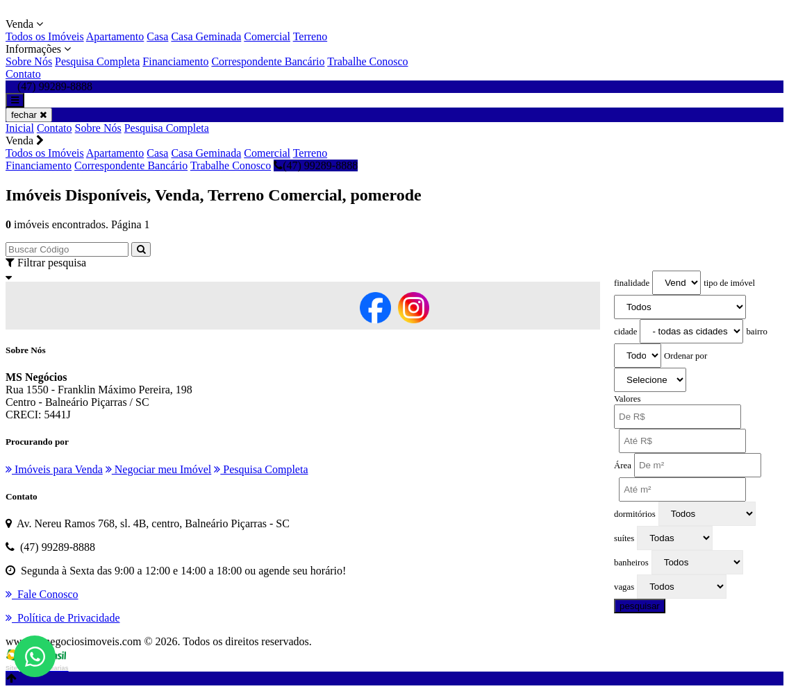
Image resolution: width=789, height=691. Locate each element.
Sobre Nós (29, 61)
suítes (624, 538)
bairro (756, 331)
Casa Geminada (206, 36)
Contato (23, 74)
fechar (29, 115)
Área (622, 465)
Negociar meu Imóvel (159, 469)
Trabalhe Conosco (367, 61)
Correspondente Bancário (267, 61)
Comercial (267, 36)
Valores (627, 399)
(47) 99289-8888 (316, 165)
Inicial (20, 128)
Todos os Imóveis (45, 36)
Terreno (310, 36)
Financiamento (175, 61)
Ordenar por (685, 356)
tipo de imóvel (729, 283)
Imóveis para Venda (54, 469)
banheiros (631, 563)
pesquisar (640, 606)
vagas (624, 587)
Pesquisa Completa (97, 61)
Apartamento (115, 36)
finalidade (631, 283)
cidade (625, 331)
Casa (157, 36)
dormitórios (635, 514)
